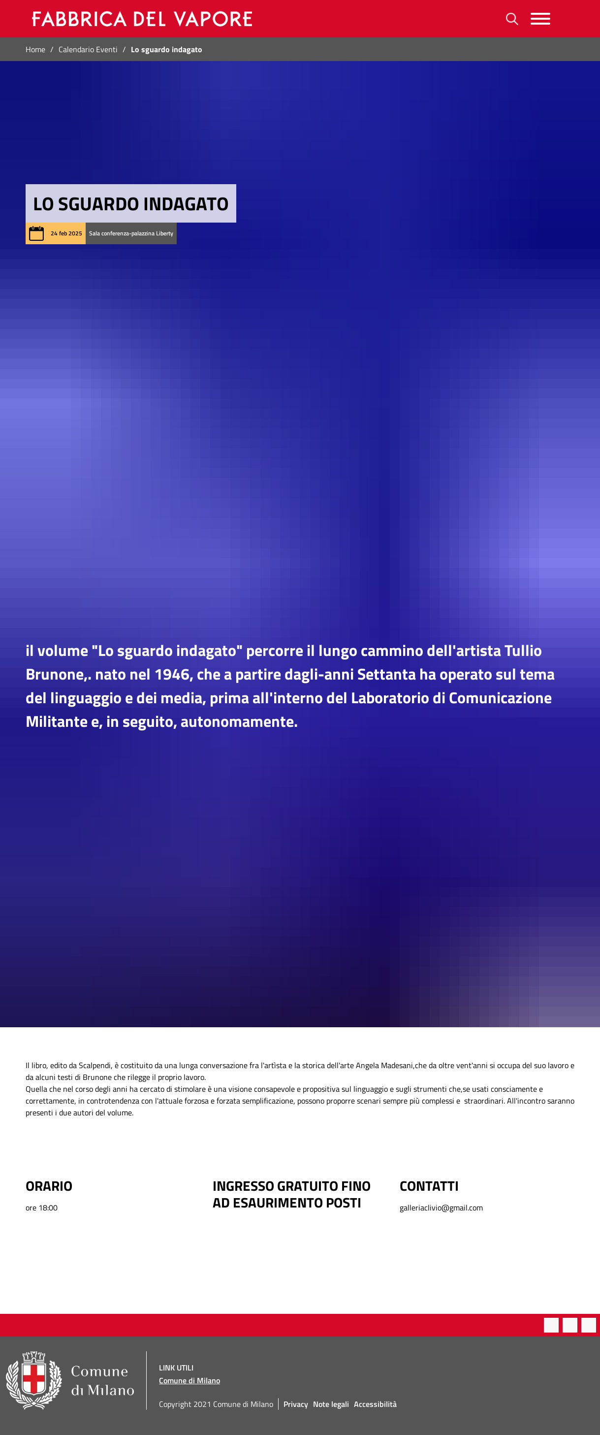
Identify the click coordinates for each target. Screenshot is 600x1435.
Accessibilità (375, 1404)
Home (35, 49)
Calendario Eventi (88, 49)
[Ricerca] (512, 19)
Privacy (296, 1404)
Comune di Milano (189, 1380)
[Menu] (540, 19)
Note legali (331, 1404)
